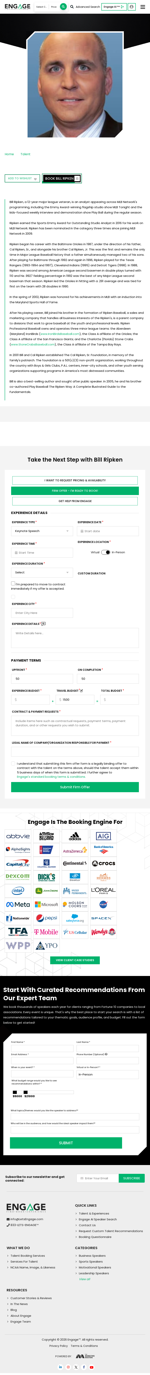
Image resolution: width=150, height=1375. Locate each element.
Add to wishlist (23, 179)
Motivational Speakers (95, 1269)
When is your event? (23, 1069)
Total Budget (111, 690)
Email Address (20, 1056)
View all (84, 1281)
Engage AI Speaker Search (98, 1221)
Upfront (18, 670)
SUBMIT (40, 1145)
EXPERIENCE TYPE (23, 522)
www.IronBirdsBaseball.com (60, 334)
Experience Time (23, 543)
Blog (14, 1312)
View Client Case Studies (75, 961)
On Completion (89, 670)
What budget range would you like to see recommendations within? (34, 1084)
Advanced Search (85, 7)
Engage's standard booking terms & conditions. (51, 777)
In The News (19, 1306)
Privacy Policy (58, 1348)
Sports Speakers (91, 1264)
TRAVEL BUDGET (68, 690)
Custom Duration (91, 573)
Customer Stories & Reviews (31, 1300)
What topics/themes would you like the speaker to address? (44, 1112)
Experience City (23, 604)
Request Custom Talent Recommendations (111, 1233)
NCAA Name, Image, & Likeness (33, 1269)
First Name (18, 1044)
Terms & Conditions (84, 1348)
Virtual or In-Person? (88, 1069)
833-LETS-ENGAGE (24, 1227)
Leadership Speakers (94, 1275)
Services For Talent (24, 1264)
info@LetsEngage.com (27, 1221)
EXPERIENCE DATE (89, 522)
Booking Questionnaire (95, 1239)
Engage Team (21, 1323)
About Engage (21, 1318)
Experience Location (93, 542)
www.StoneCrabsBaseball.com (33, 344)
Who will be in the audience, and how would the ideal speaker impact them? (53, 1125)
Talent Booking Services (28, 1258)
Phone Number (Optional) (92, 1056)
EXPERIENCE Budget (26, 690)
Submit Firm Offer (75, 787)
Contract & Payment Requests (35, 711)
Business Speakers (92, 1258)
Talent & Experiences (94, 1215)
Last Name (83, 1044)
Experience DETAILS (26, 624)
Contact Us (87, 1227)
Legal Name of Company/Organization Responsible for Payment (60, 742)
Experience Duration (27, 563)
